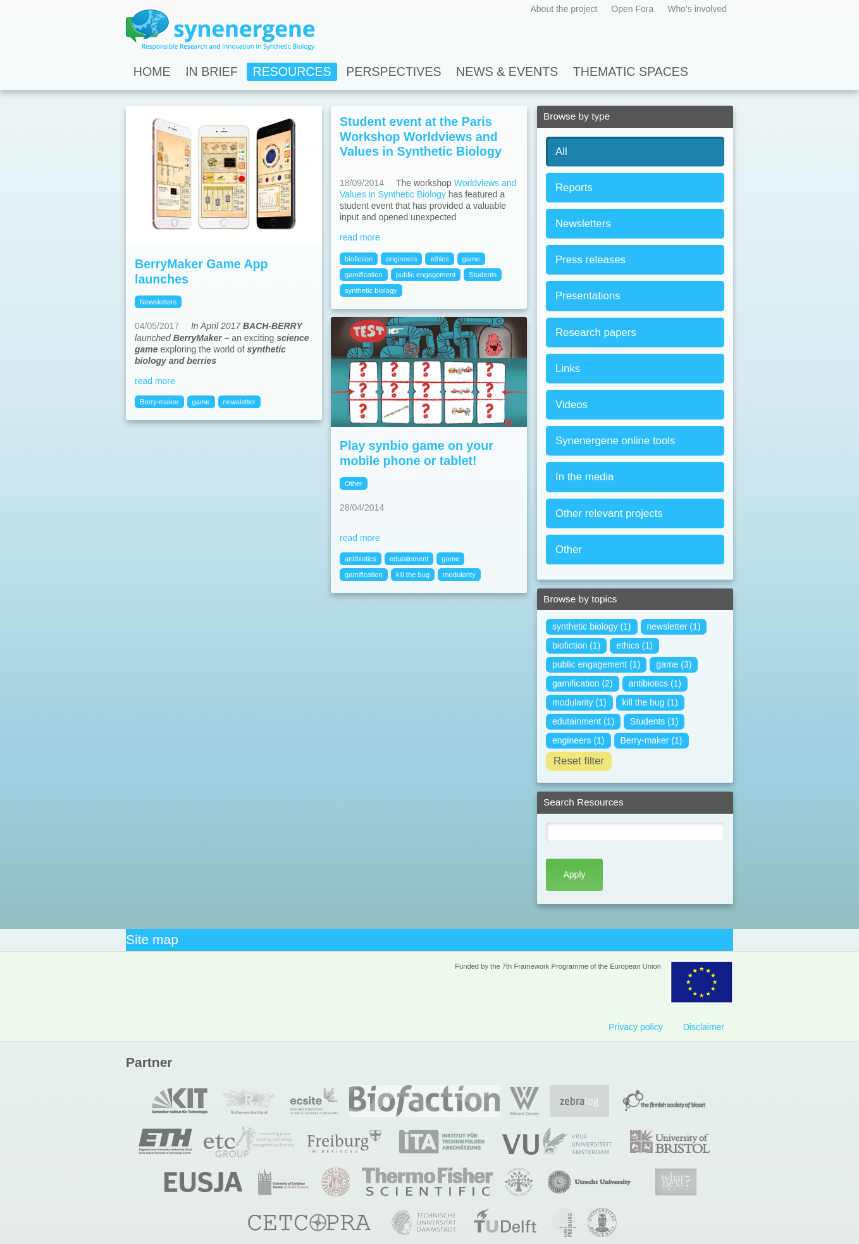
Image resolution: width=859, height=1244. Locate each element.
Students (483, 274)
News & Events (507, 71)
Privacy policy (636, 1027)
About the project (563, 9)
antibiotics (360, 559)
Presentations (588, 296)
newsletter (239, 402)
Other (568, 550)
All (561, 152)
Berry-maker (159, 402)
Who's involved (697, 9)
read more (155, 381)
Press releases (590, 260)
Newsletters (583, 224)
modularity (459, 574)
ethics (439, 259)
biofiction (359, 259)
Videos (571, 405)
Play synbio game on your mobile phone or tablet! (416, 453)
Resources (292, 71)
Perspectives (393, 71)
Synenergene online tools (615, 441)
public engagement (426, 274)
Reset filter (578, 761)
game (201, 402)
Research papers (595, 333)
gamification (364, 274)
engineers (401, 259)
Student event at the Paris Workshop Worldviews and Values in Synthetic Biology (421, 136)
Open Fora (632, 9)
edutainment (409, 559)
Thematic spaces (630, 71)
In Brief (211, 71)
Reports (574, 188)
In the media (584, 477)
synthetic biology (371, 290)
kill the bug (413, 574)
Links (567, 369)
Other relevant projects (609, 513)
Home (152, 71)
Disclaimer (703, 1027)
